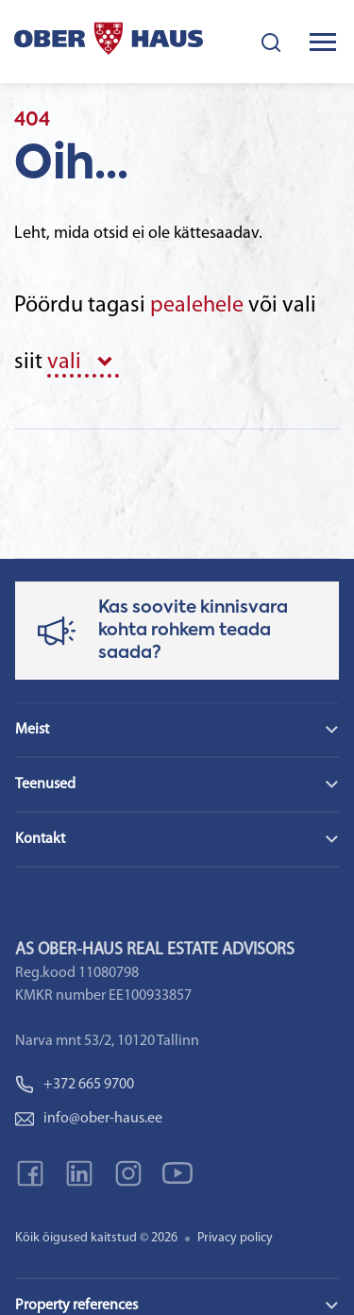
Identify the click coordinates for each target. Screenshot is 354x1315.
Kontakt (40, 839)
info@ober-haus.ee (88, 1118)
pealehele (197, 306)
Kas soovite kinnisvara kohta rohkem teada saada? (193, 630)
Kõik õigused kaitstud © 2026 (96, 1238)
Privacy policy (235, 1238)
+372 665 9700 (74, 1084)
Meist (32, 729)
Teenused (45, 784)
